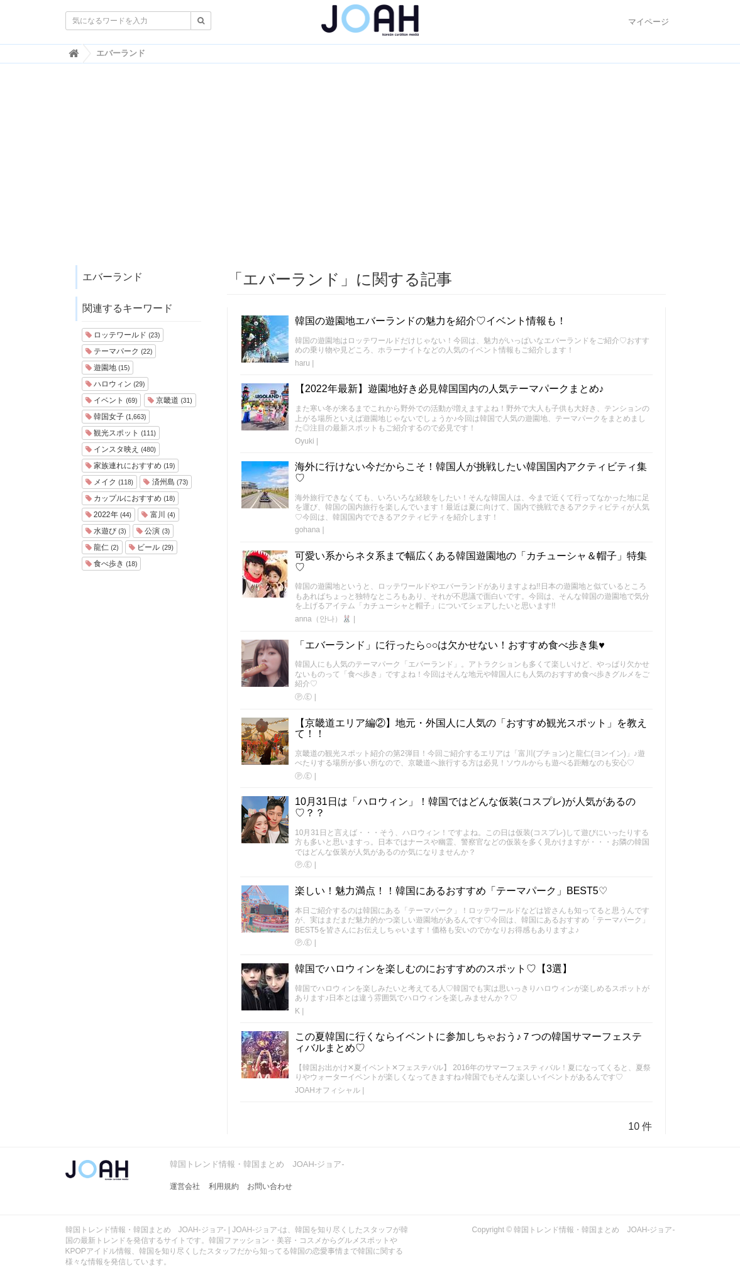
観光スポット (121, 433)
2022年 (109, 514)
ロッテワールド (123, 335)
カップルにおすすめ (130, 498)
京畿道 (170, 400)
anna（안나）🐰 (323, 619)
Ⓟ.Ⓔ (303, 696)
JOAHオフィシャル (327, 1090)
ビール (151, 547)
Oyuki (304, 441)
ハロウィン (115, 384)
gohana (307, 529)
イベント (112, 400)
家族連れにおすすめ (130, 465)
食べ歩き (112, 563)
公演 (153, 531)
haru (302, 363)
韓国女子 (116, 416)
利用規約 (224, 1186)
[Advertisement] (370, 170)
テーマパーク (119, 351)
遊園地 (108, 367)
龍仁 (102, 547)
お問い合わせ (269, 1186)
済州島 (165, 482)
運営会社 (185, 1186)
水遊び (106, 531)
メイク (109, 482)
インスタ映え (121, 449)
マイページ (648, 21)
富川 (158, 514)
